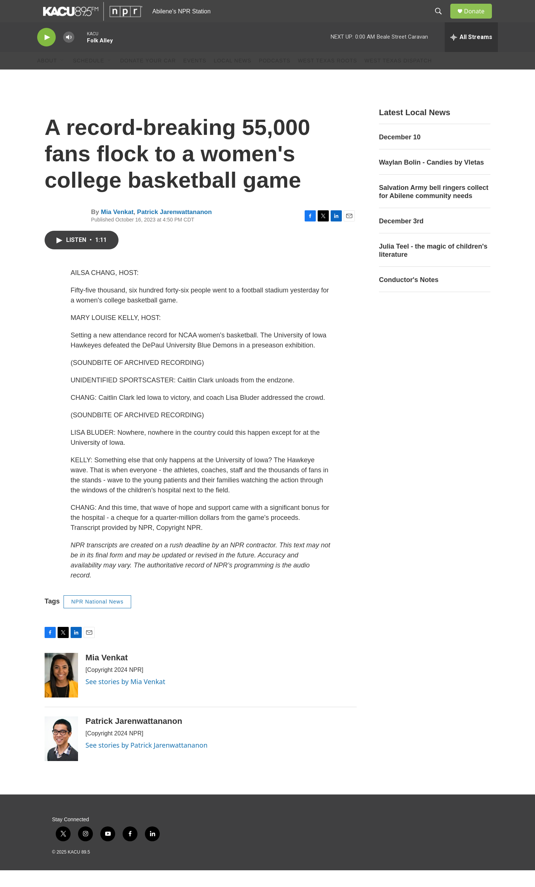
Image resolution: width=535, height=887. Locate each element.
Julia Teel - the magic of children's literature (433, 267)
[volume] (68, 54)
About (47, 77)
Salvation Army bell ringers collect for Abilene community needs (433, 208)
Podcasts (275, 77)
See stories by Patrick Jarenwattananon (146, 761)
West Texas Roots (327, 77)
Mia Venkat (117, 228)
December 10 (400, 154)
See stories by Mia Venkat (125, 698)
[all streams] (471, 54)
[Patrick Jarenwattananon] (61, 755)
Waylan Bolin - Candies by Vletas (431, 179)
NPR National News (97, 618)
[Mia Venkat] (61, 692)
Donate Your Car (148, 77)
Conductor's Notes (408, 296)
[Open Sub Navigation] (62, 77)
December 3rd (401, 238)
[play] (46, 54)
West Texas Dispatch (398, 77)
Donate (478, 19)
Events (194, 77)
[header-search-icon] (442, 19)
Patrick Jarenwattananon (174, 228)
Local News (232, 77)
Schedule (88, 77)
